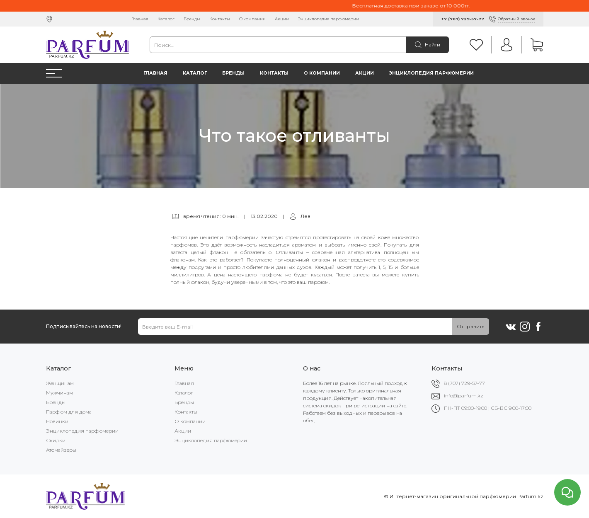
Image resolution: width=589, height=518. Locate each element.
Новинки (57, 421)
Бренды (192, 19)
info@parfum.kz (463, 395)
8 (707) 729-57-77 (464, 383)
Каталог (166, 19)
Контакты (219, 19)
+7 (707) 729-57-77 (462, 19)
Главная (139, 19)
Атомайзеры (61, 450)
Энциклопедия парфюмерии (328, 19)
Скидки (55, 440)
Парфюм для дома (69, 412)
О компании (252, 19)
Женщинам (60, 383)
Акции (282, 19)
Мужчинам (59, 393)
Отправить (470, 326)
